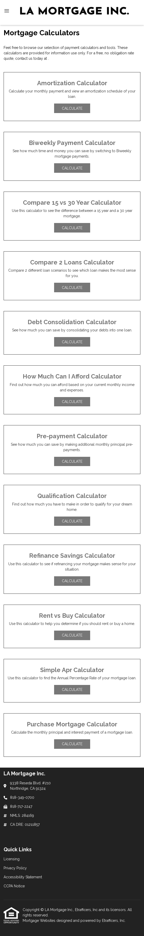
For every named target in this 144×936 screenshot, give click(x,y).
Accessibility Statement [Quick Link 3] (23, 877)
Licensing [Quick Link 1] (12, 859)
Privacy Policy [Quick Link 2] (15, 868)
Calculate (72, 108)
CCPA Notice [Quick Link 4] (14, 886)
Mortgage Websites (39, 920)
